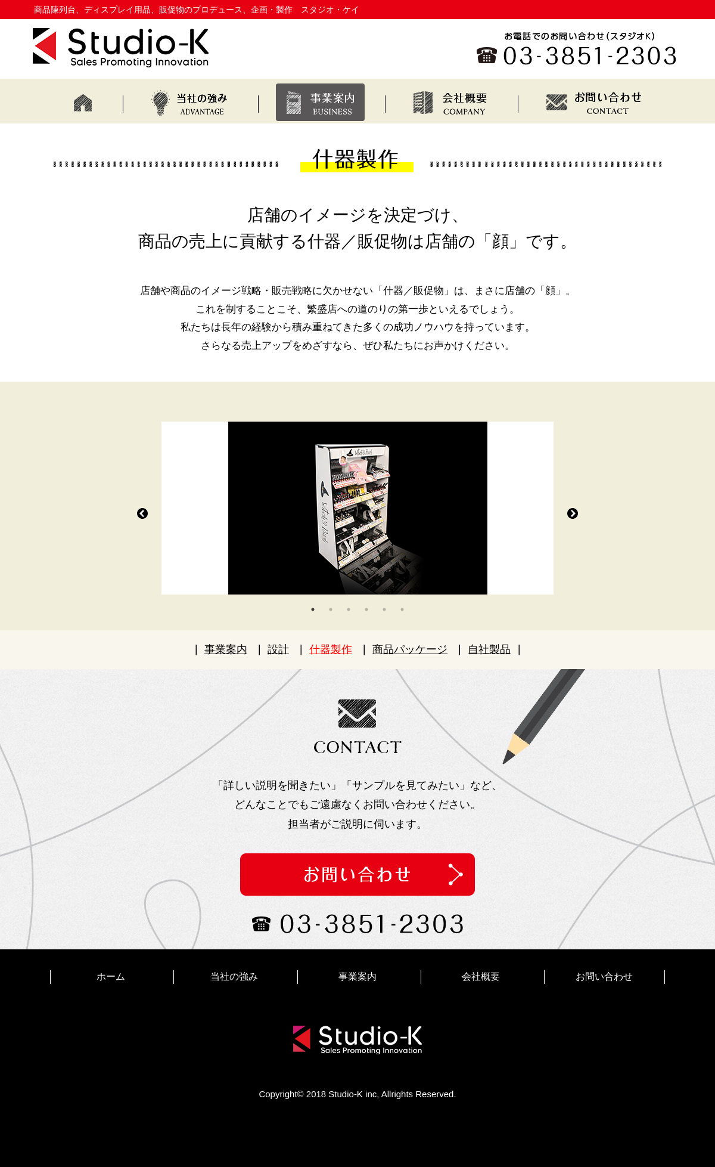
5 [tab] (384, 609)
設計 (278, 649)
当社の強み (234, 976)
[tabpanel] (357, 508)
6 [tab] (402, 609)
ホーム (111, 976)
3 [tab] (349, 609)
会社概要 (481, 976)
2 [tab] (331, 609)
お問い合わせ (604, 976)
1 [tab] (313, 609)
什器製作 (330, 649)
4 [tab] (366, 609)
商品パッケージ (409, 649)
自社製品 (489, 649)
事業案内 (225, 649)
